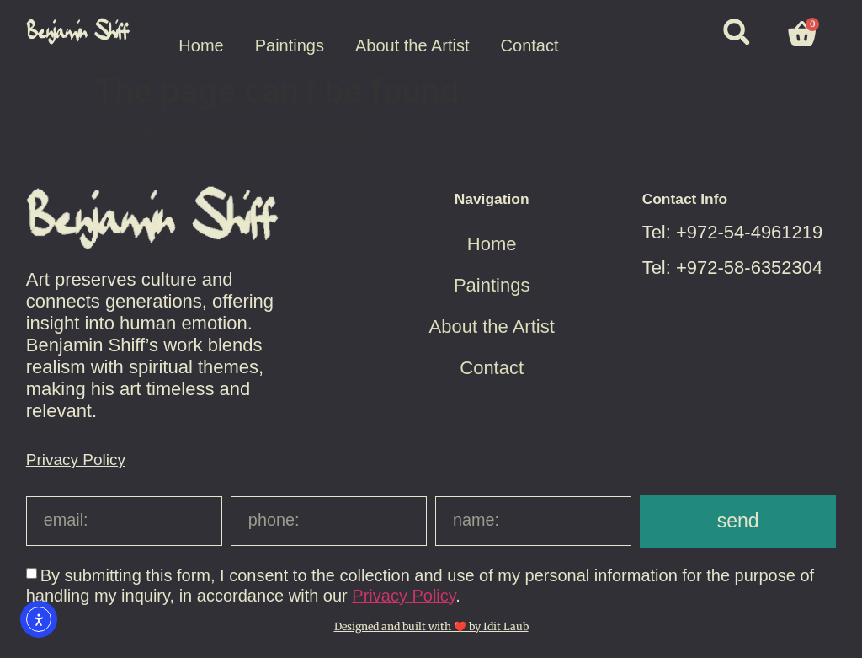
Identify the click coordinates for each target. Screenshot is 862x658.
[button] (736, 31)
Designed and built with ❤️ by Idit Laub (431, 626)
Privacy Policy (75, 459)
